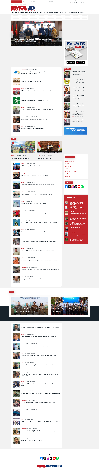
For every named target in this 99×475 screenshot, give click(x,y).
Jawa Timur (77, 470)
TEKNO (30, 12)
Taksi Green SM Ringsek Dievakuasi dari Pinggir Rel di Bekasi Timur (39, 412)
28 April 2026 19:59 (30, 98)
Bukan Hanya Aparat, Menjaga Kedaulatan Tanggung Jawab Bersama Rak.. (76, 203)
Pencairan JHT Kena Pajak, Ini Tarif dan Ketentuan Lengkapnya (38, 431)
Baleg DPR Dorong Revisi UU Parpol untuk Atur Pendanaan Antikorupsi (40, 327)
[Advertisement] (36, 57)
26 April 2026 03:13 (47, 155)
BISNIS (26, 12)
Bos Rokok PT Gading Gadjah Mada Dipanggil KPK (78, 80)
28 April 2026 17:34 (30, 325)
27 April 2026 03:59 (79, 76)
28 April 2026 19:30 (30, 182)
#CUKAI (67, 164)
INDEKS (17, 12)
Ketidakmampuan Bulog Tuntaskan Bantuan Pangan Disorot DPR (38, 336)
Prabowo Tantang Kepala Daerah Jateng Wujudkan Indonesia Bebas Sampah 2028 (39, 375)
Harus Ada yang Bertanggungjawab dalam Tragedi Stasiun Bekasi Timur (39, 260)
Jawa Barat (61, 470)
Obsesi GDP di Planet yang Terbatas (31, 81)
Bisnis (22, 163)
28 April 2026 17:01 (30, 390)
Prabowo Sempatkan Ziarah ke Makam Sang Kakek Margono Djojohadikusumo (37, 110)
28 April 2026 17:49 (30, 276)
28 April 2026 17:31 (29, 334)
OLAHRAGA (56, 12)
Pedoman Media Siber (33, 453)
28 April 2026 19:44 (30, 126)
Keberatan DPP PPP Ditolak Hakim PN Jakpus (78, 96)
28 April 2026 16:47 (30, 419)
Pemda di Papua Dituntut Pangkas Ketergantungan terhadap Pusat (39, 346)
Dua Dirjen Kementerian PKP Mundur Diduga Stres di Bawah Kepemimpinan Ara (79, 73)
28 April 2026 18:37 (30, 248)
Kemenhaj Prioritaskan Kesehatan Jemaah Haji (33, 232)
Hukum (73, 82)
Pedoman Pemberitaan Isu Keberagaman (78, 453)
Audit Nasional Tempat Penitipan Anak (31, 440)
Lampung (49, 470)
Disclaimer (22, 453)
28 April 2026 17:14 (30, 372)
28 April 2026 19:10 (30, 210)
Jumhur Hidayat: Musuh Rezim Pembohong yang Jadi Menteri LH (38, 355)
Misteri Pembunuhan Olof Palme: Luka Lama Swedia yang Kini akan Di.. (78, 235)
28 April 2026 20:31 (23, 306)
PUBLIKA (51, 12)
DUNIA (41, 12)
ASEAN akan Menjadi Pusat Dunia (77, 229)
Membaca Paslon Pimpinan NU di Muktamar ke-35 (34, 100)
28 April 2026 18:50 (30, 229)
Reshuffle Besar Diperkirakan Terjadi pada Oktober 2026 (36, 194)
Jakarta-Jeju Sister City (44, 158)
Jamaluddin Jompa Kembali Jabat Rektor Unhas (34, 119)
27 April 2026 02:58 (79, 90)
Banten (55, 470)
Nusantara (23, 69)
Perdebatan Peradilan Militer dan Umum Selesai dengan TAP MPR (38, 1)
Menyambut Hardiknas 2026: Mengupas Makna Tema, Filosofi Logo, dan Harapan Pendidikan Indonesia (40, 72)
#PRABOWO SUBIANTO (71, 171)
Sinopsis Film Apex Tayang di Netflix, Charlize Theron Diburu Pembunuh (40, 393)
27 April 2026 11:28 (79, 116)
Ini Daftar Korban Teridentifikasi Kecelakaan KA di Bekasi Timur (38, 241)
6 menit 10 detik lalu (24, 36)
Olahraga (23, 173)
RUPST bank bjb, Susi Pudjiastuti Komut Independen (35, 166)
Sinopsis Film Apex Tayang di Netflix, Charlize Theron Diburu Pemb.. (78, 224)
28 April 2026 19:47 (30, 107)
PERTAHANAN (63, 12)
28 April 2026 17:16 (79, 106)
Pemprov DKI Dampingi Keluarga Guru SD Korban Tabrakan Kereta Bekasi (39, 223)
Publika (22, 79)
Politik (15, 36)
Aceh (15, 470)
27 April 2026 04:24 (21, 155)
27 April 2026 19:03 (79, 98)
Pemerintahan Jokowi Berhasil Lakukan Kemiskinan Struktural (79, 88)
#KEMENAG (68, 166)
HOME (13, 12)
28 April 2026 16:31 (29, 438)
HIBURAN (70, 12)
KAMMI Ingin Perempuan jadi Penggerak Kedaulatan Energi (37, 91)
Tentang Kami (13, 453)
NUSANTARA (36, 12)
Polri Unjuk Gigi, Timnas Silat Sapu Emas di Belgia (34, 175)
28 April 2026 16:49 (32, 409)
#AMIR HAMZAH (69, 161)
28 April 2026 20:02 (31, 79)
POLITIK (22, 12)
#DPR (66, 174)
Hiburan (23, 390)
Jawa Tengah (69, 470)
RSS (49, 455)
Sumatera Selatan (40, 470)
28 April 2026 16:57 (32, 400)
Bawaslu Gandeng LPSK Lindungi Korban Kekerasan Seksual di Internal (40, 421)
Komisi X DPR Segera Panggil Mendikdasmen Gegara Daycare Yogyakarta (37, 251)
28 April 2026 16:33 (32, 428)
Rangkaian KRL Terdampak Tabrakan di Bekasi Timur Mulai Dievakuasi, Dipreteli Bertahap (40, 270)
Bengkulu (31, 470)
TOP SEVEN (67, 69)
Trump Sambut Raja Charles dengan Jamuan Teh (78, 219)
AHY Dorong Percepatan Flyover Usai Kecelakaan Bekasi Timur (38, 402)
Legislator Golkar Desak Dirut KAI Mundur (32, 128)
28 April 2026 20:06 (32, 69)
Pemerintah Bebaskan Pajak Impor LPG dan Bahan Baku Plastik (80, 104)
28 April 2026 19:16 (29, 201)
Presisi (22, 239)
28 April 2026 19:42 (30, 163)
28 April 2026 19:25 (30, 191)
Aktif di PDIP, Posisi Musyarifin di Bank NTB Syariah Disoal (36, 213)
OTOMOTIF (76, 12)
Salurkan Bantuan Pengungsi (20, 158)
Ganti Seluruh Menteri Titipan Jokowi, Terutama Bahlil (78, 120)
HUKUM (46, 12)
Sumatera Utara (23, 470)
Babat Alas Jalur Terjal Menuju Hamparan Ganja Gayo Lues (76, 240)
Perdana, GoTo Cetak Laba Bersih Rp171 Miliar (33, 203)
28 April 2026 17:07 (30, 381)
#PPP (66, 169)
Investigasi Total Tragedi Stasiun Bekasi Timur (33, 279)
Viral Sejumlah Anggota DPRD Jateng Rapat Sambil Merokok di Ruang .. (78, 208)
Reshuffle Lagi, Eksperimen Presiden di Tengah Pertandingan (37, 184)
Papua (83, 470)
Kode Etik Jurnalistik (60, 453)
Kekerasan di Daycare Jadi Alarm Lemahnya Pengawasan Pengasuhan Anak (40, 384)
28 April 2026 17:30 (32, 343)
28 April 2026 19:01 (32, 220)
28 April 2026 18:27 (30, 257)
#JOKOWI (67, 176)
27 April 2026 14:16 (80, 82)
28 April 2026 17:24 (30, 353)
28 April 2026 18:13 (32, 267)
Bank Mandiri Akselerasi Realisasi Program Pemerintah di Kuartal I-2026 (29, 310)
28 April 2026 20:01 (30, 88)
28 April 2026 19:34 (31, 173)
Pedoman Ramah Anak (47, 453)
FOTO (81, 12)
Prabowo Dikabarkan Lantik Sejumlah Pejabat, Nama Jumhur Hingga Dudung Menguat (79, 113)
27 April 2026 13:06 (79, 123)
